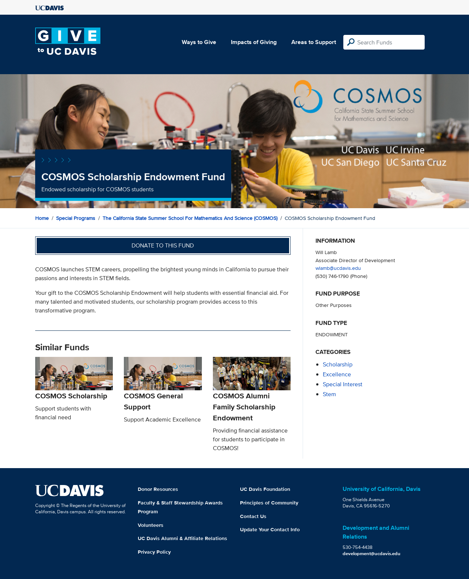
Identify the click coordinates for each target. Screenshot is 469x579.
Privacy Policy (154, 552)
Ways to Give (199, 42)
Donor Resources (158, 489)
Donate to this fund (163, 245)
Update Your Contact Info (270, 529)
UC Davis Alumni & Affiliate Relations (182, 538)
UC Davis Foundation (265, 489)
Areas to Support (313, 42)
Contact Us (253, 516)
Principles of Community (269, 502)
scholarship (337, 364)
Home (42, 218)
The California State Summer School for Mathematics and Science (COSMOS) (190, 218)
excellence (337, 374)
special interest (342, 384)
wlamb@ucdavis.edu (338, 268)
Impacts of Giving (254, 42)
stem (329, 394)
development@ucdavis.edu (371, 553)
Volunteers (150, 525)
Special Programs (75, 218)
